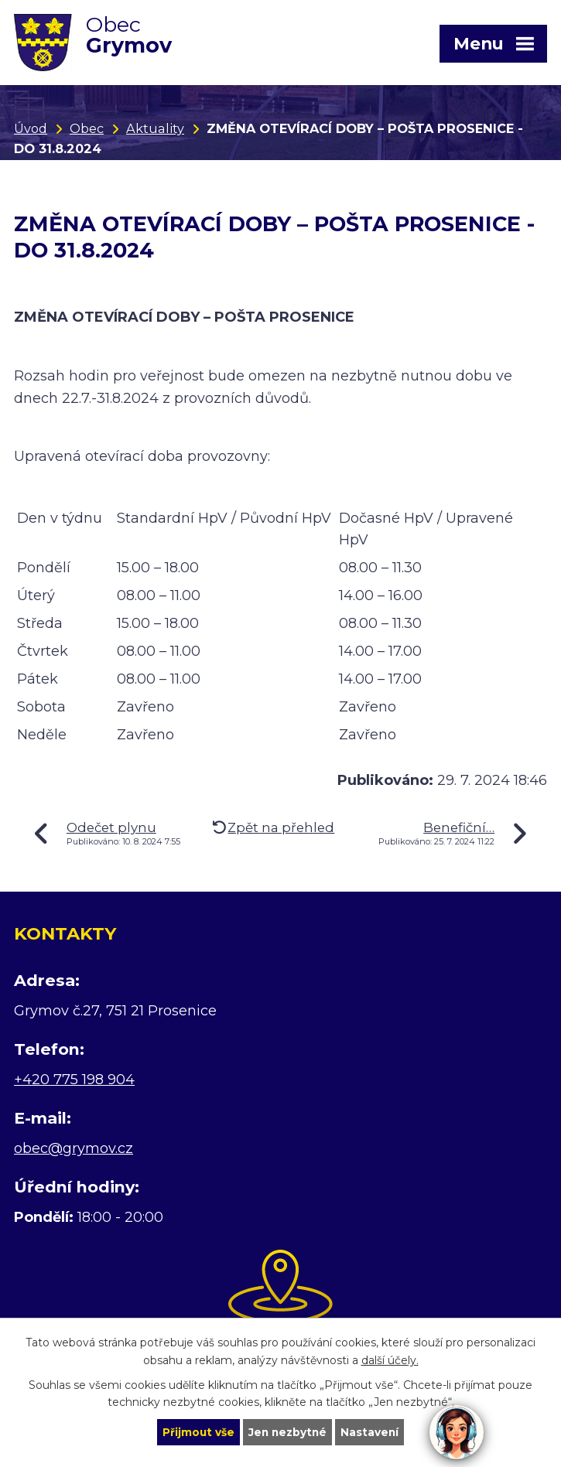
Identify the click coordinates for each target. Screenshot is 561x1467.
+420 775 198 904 (74, 1079)
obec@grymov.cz (73, 1148)
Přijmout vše (196, 1431)
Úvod (30, 128)
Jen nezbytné (287, 1431)
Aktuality (155, 128)
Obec (87, 128)
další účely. (390, 1359)
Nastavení (371, 1431)
